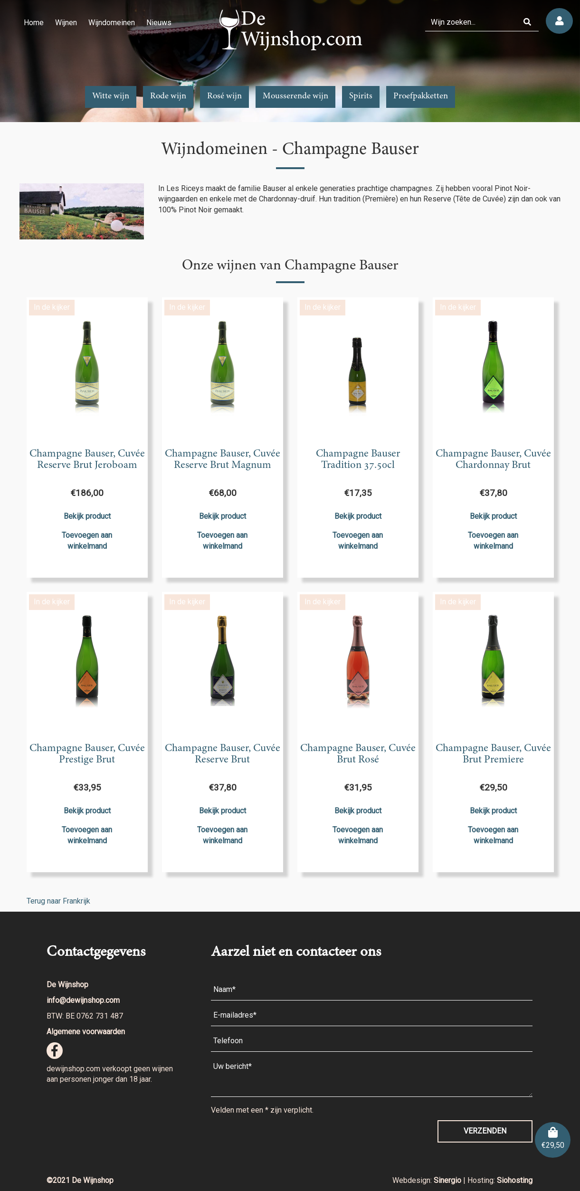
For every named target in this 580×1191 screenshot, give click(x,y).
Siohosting (514, 1180)
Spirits (360, 96)
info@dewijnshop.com (83, 1000)
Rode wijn (168, 96)
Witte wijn (110, 96)
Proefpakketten (420, 96)
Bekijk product (87, 516)
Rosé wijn (224, 96)
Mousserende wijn (295, 96)
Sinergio (448, 1180)
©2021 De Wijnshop (80, 1180)
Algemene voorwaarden (86, 1031)
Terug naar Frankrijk (58, 900)
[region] (290, 61)
